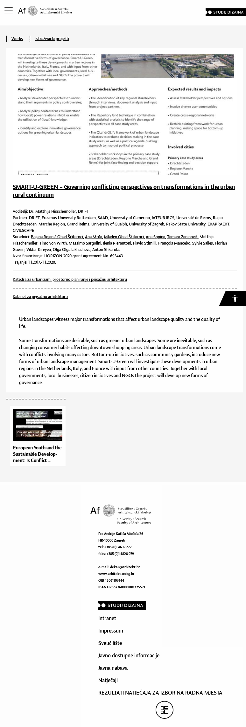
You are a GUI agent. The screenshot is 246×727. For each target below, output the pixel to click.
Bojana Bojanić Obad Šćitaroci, (57, 236)
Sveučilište (110, 643)
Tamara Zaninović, (183, 236)
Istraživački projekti (52, 38)
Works (17, 38)
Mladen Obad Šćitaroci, (124, 236)
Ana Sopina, (156, 236)
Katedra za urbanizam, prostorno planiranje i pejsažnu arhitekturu (70, 279)
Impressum (110, 630)
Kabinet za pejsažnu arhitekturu (40, 296)
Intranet (107, 618)
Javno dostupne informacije (128, 655)
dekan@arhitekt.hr (125, 567)
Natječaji (108, 680)
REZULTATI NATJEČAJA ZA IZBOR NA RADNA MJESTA (160, 692)
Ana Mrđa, (94, 236)
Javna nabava (113, 667)
